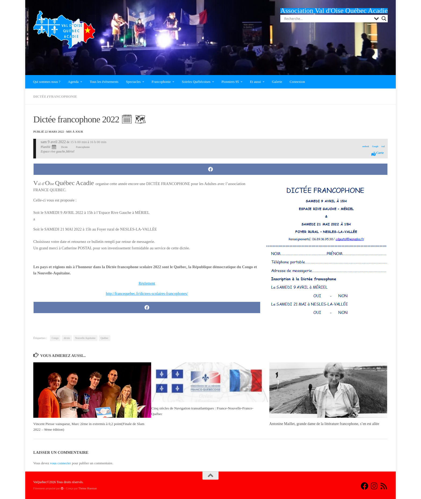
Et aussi (255, 82)
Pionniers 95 (230, 82)
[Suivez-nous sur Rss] (384, 486)
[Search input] (327, 18)
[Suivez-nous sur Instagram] (374, 486)
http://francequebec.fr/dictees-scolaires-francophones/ (147, 293)
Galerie (277, 82)
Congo (55, 338)
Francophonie (161, 82)
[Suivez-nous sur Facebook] (364, 486)
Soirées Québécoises (196, 82)
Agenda (73, 82)
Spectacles (133, 82)
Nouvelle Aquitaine (85, 338)
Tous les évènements (104, 82)
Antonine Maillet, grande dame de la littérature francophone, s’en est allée (324, 424)
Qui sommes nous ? (46, 82)
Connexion (297, 82)
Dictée (40, 96)
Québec (105, 338)
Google (375, 146)
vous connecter (60, 463)
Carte (380, 153)
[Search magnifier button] (384, 18)
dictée (67, 338)
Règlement (146, 283)
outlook (365, 146)
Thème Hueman (87, 488)
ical (382, 146)
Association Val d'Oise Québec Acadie (334, 11)
